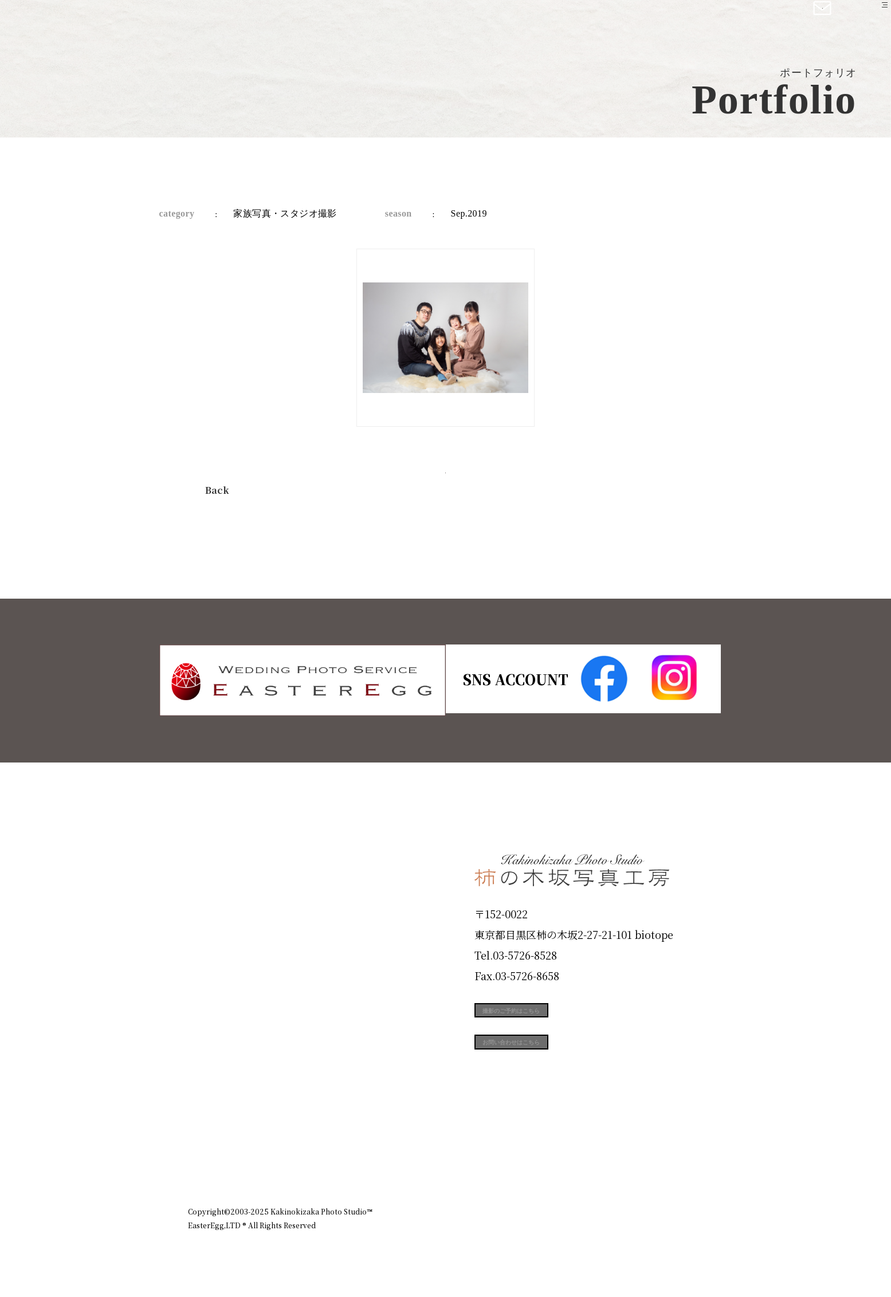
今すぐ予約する (446, 487)
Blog (205, 1112)
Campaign (226, 1030)
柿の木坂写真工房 (103, 21)
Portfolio (220, 989)
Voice (208, 1071)
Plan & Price (235, 866)
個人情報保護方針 (671, 1162)
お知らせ (603, 1162)
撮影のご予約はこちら (560, 1018)
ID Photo (221, 907)
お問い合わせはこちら (560, 1069)
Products (220, 948)
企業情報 (550, 1162)
